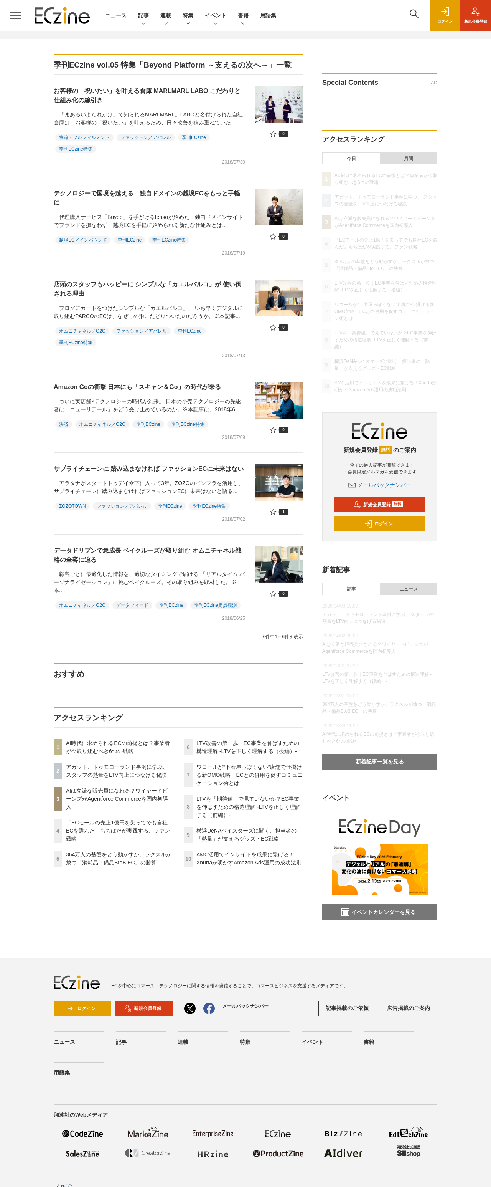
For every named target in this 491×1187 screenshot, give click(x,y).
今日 (351, 158)
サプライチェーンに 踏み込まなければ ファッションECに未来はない (149, 468)
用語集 (268, 15)
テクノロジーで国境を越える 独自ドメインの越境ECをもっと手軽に (147, 198)
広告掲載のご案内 (408, 1008)
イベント (215, 16)
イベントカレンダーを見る (378, 912)
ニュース (116, 15)
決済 (63, 424)
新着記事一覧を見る (380, 761)
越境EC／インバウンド (83, 240)
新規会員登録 (378, 504)
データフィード (132, 605)
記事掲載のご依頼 (347, 1008)
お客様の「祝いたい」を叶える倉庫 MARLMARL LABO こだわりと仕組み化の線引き (147, 95)
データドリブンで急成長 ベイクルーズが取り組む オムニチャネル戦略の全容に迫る (147, 555)
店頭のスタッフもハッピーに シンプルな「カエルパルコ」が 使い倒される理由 (147, 289)
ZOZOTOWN (72, 506)
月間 (408, 158)
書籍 (243, 16)
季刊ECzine (194, 137)
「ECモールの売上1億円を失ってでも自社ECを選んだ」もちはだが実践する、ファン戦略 (118, 830)
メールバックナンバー (379, 485)
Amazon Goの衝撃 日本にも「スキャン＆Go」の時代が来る (137, 387)
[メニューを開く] (15, 15)
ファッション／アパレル (145, 137)
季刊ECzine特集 (75, 149)
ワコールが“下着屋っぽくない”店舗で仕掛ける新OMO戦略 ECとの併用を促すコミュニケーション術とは (249, 775)
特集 (188, 16)
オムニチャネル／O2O (82, 331)
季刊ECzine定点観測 (215, 605)
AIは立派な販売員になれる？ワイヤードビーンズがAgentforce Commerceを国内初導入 (117, 799)
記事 (143, 16)
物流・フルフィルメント (84, 137)
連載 (165, 16)
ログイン (378, 524)
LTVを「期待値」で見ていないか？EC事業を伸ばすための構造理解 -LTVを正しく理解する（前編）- (248, 807)
